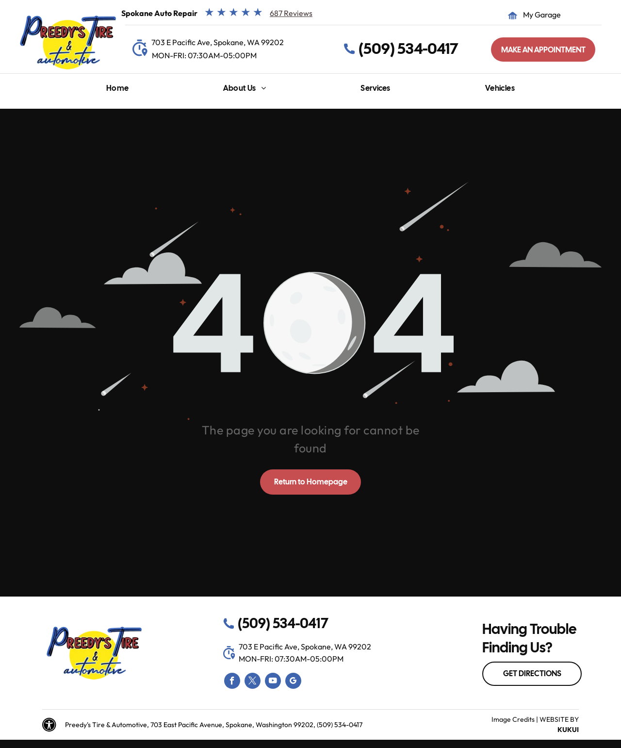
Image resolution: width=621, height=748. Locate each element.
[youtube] (273, 682)
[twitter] (253, 682)
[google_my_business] (293, 682)
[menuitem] (117, 90)
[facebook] (232, 682)
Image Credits (513, 719)
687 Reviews (291, 13)
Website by (559, 719)
